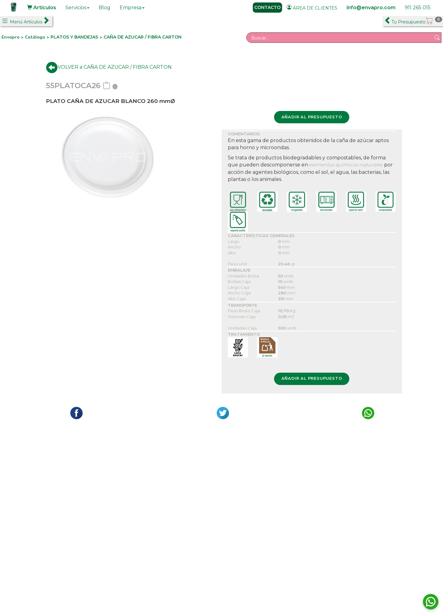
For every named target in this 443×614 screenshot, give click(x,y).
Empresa (132, 7)
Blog (104, 7)
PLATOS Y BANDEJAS (74, 37)
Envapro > (13, 37)
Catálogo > (38, 37)
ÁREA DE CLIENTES (312, 8)
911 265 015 (418, 7)
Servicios (77, 7)
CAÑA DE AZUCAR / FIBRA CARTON (143, 37)
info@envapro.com (371, 7)
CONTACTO (267, 7)
